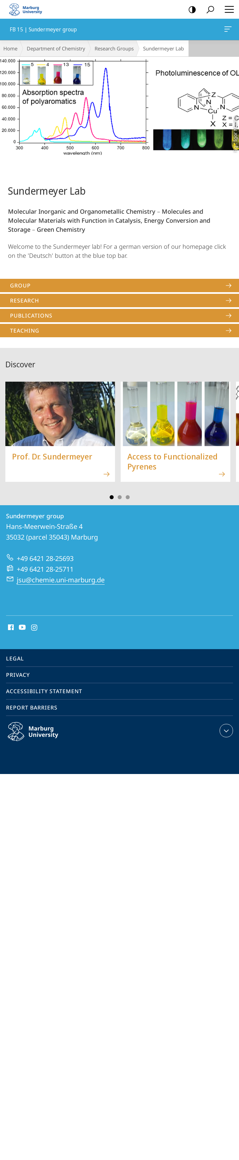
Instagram (34, 627)
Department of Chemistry (56, 48)
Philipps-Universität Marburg (40, 737)
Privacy (18, 675)
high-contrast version (190, 10)
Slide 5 (128, 497)
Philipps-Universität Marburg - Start (28, 9)
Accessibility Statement (44, 691)
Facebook (10, 627)
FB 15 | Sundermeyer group (227, 30)
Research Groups (114, 48)
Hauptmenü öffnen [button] (227, 9)
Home (10, 48)
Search (208, 10)
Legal (15, 658)
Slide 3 (120, 497)
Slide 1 (112, 497)
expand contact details (225, 731)
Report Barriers (31, 707)
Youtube (21, 627)
